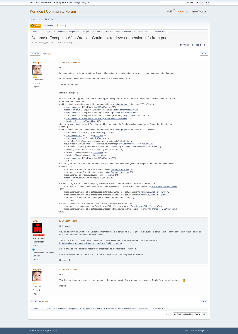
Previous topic (187, 45)
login (78, 2)
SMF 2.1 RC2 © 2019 (36, 331)
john (35, 221)
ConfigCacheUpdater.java (124, 110)
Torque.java (109, 175)
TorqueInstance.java (120, 169)
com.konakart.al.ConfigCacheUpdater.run (84, 118)
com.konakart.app (98, 98)
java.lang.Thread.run (75, 121)
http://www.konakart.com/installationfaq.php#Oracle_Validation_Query (90, 243)
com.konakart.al (66, 98)
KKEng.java (104, 132)
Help (186, 331)
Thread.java (90, 121)
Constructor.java (111, 149)
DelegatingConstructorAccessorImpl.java (139, 147)
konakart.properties (121, 104)
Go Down (35, 54)
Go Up (33, 301)
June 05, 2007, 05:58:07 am (69, 269)
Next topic (201, 45)
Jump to (169, 314)
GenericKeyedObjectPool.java (144, 206)
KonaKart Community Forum (53, 11)
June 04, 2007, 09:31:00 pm (69, 221)
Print (204, 54)
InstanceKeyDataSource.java (152, 192)
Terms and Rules (196, 331)
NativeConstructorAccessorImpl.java (133, 144)
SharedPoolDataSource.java (164, 186)
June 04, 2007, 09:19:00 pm (69, 62)
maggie (36, 62)
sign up (86, 2)
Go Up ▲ (206, 331)
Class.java (98, 152)
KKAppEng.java (104, 107)
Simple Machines (51, 331)
